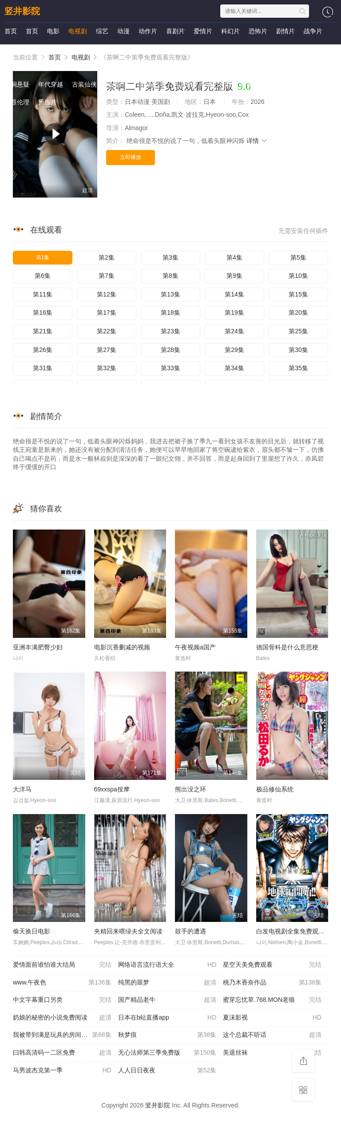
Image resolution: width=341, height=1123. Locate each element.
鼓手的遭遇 (190, 931)
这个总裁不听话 (272, 1035)
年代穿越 (50, 84)
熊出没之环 (190, 789)
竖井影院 (22, 11)
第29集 (234, 349)
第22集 (106, 331)
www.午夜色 (62, 982)
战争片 (313, 31)
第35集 (298, 368)
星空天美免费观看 (272, 965)
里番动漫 (286, 84)
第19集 (234, 312)
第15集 (298, 294)
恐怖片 (258, 31)
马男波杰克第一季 (62, 1070)
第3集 (170, 257)
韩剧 (87, 48)
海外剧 (160, 48)
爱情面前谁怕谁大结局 (62, 965)
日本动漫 (50, 66)
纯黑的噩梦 (167, 982)
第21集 (42, 331)
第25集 (298, 331)
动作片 (148, 31)
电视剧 (77, 31)
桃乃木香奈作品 (272, 982)
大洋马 (22, 789)
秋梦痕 (167, 1035)
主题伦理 (16, 102)
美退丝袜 (272, 1052)
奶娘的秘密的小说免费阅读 (62, 1017)
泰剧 (200, 66)
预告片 (47, 102)
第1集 (43, 257)
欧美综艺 (292, 48)
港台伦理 (151, 84)
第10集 (298, 275)
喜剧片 (175, 31)
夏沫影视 (272, 1017)
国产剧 (13, 48)
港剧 (38, 48)
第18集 (170, 312)
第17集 (106, 312)
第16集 (42, 312)
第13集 (170, 294)
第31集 (42, 368)
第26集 (42, 349)
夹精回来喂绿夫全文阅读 (128, 931)
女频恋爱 (249, 66)
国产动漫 (16, 66)
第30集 (298, 349)
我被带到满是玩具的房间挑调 (62, 1035)
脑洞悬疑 (16, 84)
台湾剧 (62, 48)
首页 (10, 31)
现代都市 (118, 84)
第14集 (234, 294)
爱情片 (203, 31)
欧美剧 (132, 48)
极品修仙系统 (274, 789)
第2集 (107, 257)
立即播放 (130, 157)
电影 (53, 31)
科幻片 (230, 31)
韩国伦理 (185, 84)
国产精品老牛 (167, 1000)
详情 (257, 140)
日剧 (108, 48)
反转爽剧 (283, 66)
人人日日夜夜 (167, 1070)
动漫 (123, 31)
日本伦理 (253, 84)
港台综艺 (258, 48)
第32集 (106, 368)
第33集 (170, 368)
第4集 (234, 257)
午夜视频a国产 (195, 647)
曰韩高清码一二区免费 (62, 1052)
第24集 (234, 331)
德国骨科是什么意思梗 (287, 647)
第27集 (106, 349)
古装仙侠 (84, 84)
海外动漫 (118, 66)
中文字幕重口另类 (62, 1000)
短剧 (222, 66)
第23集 (170, 331)
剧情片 (285, 31)
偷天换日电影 (31, 931)
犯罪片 (148, 66)
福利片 (176, 66)
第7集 (107, 275)
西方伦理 (219, 84)
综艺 (102, 31)
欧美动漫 (84, 66)
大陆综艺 (190, 48)
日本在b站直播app (167, 1017)
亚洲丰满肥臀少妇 (38, 647)
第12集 (106, 294)
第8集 (170, 275)
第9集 (234, 275)
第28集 (170, 349)
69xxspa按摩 (112, 789)
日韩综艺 (224, 48)
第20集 (298, 312)
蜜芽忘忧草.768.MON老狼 (272, 1000)
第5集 (298, 257)
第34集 (234, 368)
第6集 (43, 275)
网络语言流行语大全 (167, 965)
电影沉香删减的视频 (122, 647)
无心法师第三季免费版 (167, 1052)
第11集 (42, 294)
